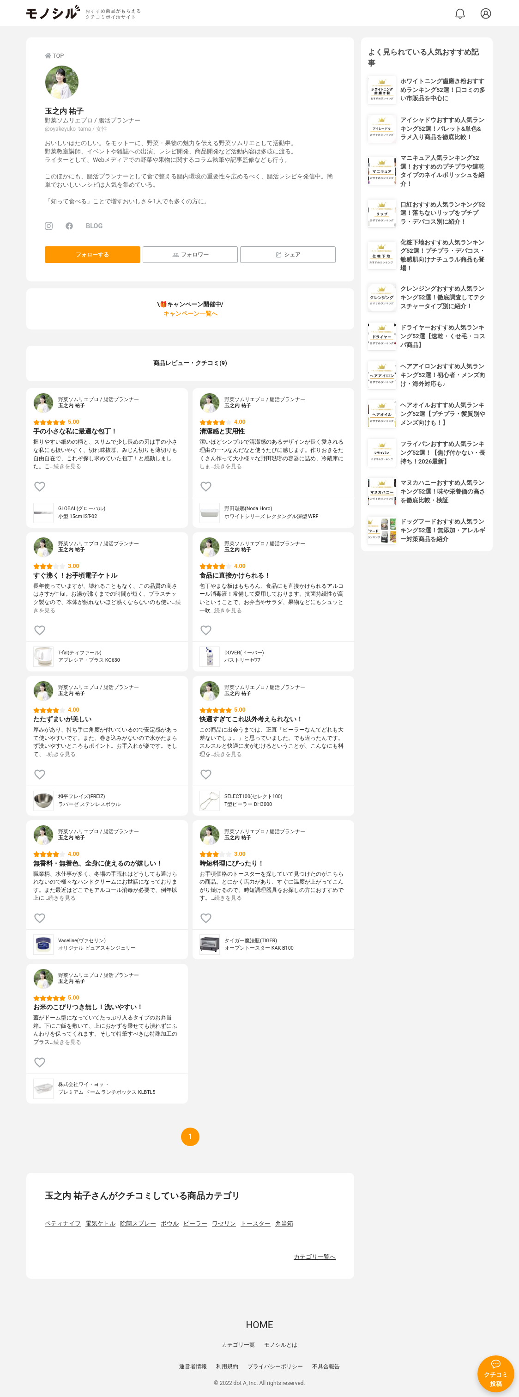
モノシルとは (280, 1345)
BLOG (94, 226)
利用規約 (227, 1366)
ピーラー (195, 1223)
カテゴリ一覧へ (315, 1256)
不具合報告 (326, 1366)
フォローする (92, 254)
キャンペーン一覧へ (190, 313)
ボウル (170, 1223)
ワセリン (224, 1223)
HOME (259, 1324)
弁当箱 (284, 1223)
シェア (288, 254)
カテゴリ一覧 (238, 1345)
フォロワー (190, 254)
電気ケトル (100, 1223)
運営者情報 (193, 1366)
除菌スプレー (138, 1223)
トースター (256, 1223)
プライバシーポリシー (275, 1366)
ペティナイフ (63, 1223)
